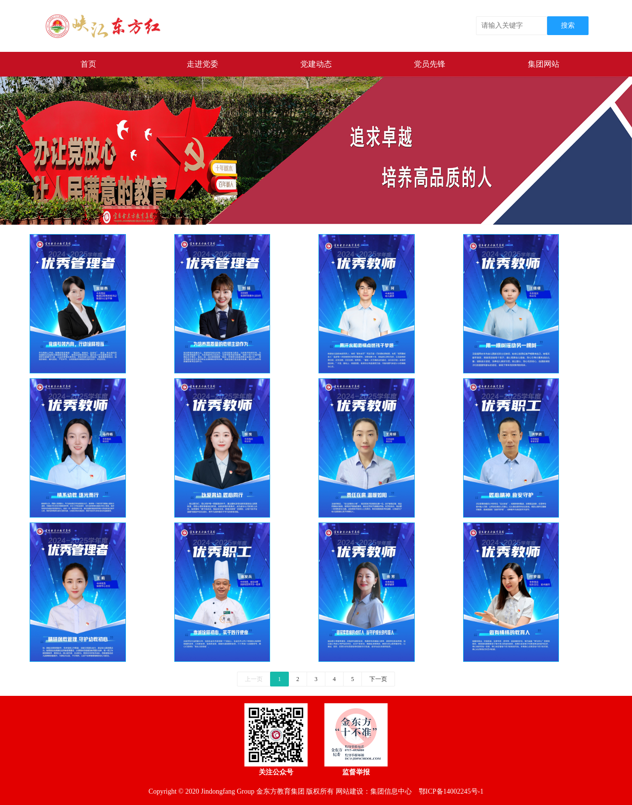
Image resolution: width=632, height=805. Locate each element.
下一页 (378, 679)
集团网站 (543, 64)
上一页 (254, 679)
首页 (88, 64)
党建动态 (316, 64)
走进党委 (202, 64)
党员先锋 (429, 64)
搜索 (568, 25)
